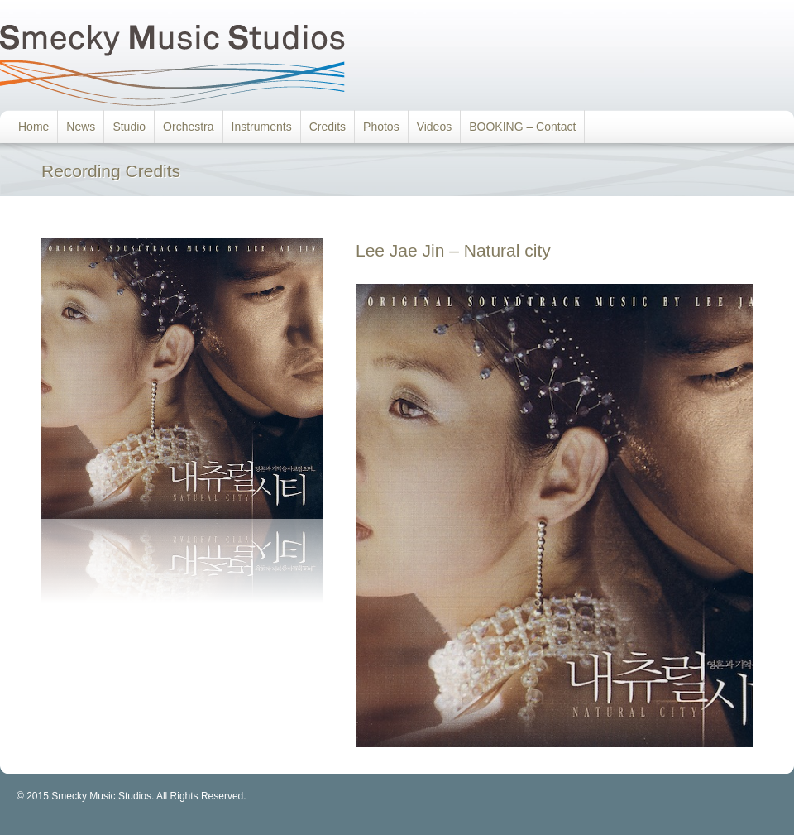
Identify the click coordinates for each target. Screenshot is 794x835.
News (80, 126)
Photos (381, 126)
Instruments (262, 126)
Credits (327, 126)
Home (33, 126)
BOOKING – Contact (522, 126)
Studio (129, 126)
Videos (434, 126)
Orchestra (188, 126)
